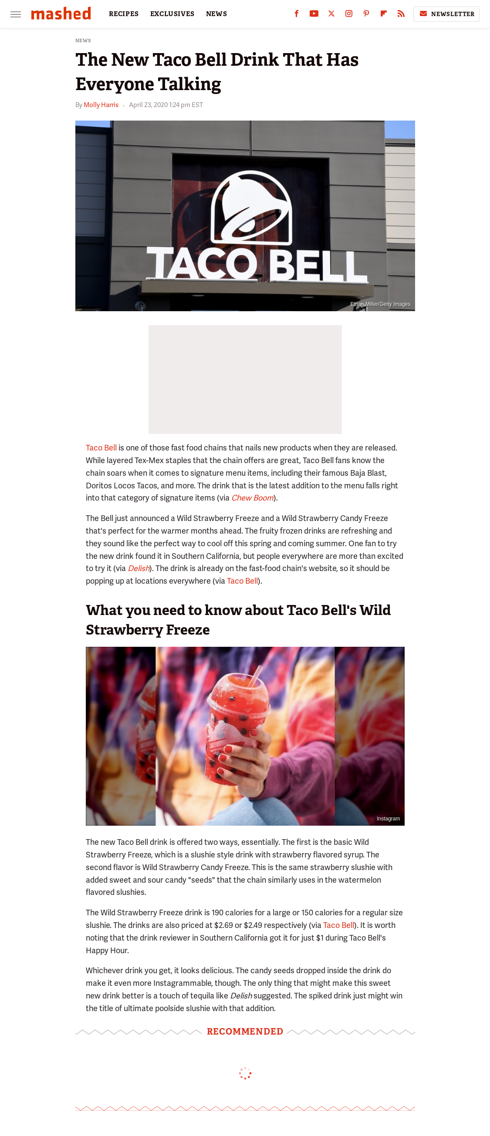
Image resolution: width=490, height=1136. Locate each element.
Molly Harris (101, 105)
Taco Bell (101, 448)
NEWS (216, 14)
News (83, 40)
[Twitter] (331, 15)
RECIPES (124, 14)
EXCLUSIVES (172, 14)
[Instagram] (349, 15)
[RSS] (401, 15)
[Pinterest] (366, 15)
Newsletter (446, 14)
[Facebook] (296, 15)
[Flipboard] (383, 15)
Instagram (388, 818)
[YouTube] (314, 15)
